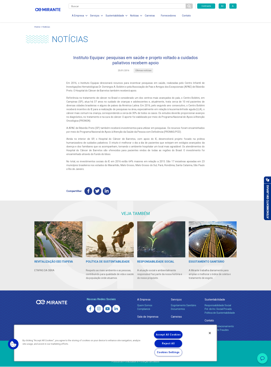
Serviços (176, 299)
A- (233, 6)
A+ (222, 6)
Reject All (168, 343)
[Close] (210, 333)
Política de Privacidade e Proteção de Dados (135, 361)
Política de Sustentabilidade (220, 313)
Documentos (178, 309)
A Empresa (143, 299)
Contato (185, 15)
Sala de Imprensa (147, 317)
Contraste (206, 6)
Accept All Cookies (168, 334)
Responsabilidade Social (218, 305)
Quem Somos (144, 305)
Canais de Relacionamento (219, 326)
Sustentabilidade (215, 299)
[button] (13, 344)
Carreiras (149, 15)
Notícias (46, 27)
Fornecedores (167, 15)
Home (37, 27)
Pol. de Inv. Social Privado (218, 309)
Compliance (143, 309)
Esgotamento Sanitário (183, 305)
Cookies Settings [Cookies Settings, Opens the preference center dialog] (168, 352)
